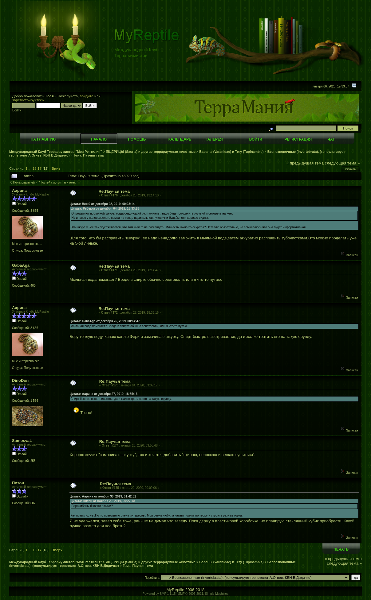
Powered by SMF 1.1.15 (159, 593)
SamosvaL (22, 440)
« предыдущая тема (305, 163)
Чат (331, 139)
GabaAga (21, 265)
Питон (18, 483)
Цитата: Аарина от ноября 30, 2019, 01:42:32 (102, 496)
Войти (255, 139)
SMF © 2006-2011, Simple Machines (203, 593)
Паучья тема (93, 155)
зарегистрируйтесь (28, 100)
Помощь (137, 139)
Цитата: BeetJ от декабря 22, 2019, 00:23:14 (102, 204)
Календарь (179, 139)
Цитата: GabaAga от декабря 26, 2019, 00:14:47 (104, 321)
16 (35, 168)
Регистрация (298, 139)
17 (39, 168)
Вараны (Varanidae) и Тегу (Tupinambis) (231, 151)
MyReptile (175, 589)
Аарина (19, 190)
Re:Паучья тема (114, 191)
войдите (86, 96)
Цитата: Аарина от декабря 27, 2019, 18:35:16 (103, 394)
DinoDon (20, 380)
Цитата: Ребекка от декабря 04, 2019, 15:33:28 (104, 208)
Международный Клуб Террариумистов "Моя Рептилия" (55, 151)
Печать (350, 169)
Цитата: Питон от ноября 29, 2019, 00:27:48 (102, 501)
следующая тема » (342, 163)
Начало (99, 139)
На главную (43, 139)
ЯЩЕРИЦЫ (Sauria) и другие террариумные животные (150, 151)
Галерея (214, 139)
